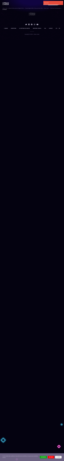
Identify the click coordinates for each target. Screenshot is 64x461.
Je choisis (58, 457)
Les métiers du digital (24, 28)
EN (56, 28)
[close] (62, 1)
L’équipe (6, 28)
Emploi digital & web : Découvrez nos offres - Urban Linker (37, 8)
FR (59, 28)
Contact (51, 28)
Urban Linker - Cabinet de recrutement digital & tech (13, 8)
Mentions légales (37, 28)
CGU (45, 28)
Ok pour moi (43, 457)
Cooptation (13, 28)
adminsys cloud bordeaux (55, 8)
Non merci (51, 457)
